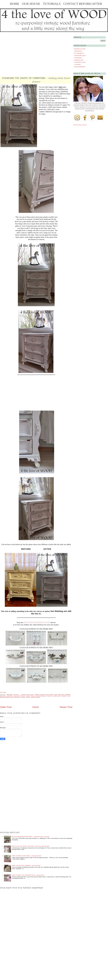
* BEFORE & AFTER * (12, 694)
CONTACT (71, 3)
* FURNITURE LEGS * (27, 694)
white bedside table (17, 697)
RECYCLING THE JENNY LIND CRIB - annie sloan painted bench (30, 846)
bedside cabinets (6, 696)
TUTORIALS (53, 3)
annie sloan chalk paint (44, 694)
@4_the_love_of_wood (79, 125)
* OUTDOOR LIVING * (79, 62)
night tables (31, 696)
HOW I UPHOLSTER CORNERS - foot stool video (26, 865)
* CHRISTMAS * (78, 51)
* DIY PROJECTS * (78, 53)
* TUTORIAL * (77, 64)
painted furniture (54, 696)
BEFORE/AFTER (90, 3)
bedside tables (19, 696)
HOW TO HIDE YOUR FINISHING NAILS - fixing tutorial (28, 875)
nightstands (41, 696)
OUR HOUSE (32, 3)
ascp (56, 694)
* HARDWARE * (78, 58)
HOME (16, 3)
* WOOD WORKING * (79, 67)
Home (35, 707)
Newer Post (66, 707)
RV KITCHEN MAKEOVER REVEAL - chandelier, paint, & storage (30, 836)
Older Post (6, 707)
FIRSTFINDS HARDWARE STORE (37, 622)
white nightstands (33, 697)
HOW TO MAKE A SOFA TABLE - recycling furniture (26, 856)
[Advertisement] (20, 54)
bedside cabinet (64, 694)
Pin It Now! (3, 692)
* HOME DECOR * (78, 60)
